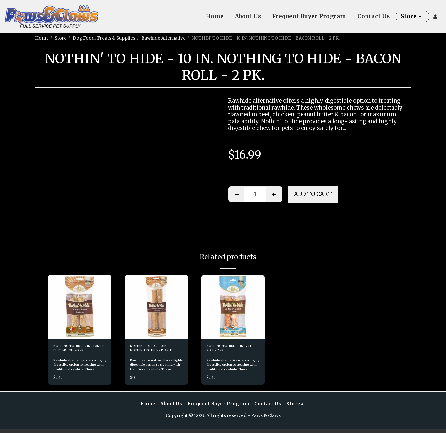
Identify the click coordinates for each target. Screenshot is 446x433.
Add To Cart (313, 194)
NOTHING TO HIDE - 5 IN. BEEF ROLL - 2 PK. (231, 350)
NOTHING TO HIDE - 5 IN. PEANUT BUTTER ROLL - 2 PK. (77, 350)
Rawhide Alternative (163, 38)
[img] (80, 307)
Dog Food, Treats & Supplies (104, 38)
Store (61, 38)
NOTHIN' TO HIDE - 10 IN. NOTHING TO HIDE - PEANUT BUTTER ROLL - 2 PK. (156, 350)
